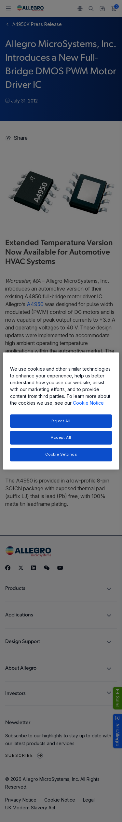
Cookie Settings (61, 454)
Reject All (61, 421)
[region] (61, 411)
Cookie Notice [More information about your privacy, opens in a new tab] (88, 403)
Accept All (61, 437)
